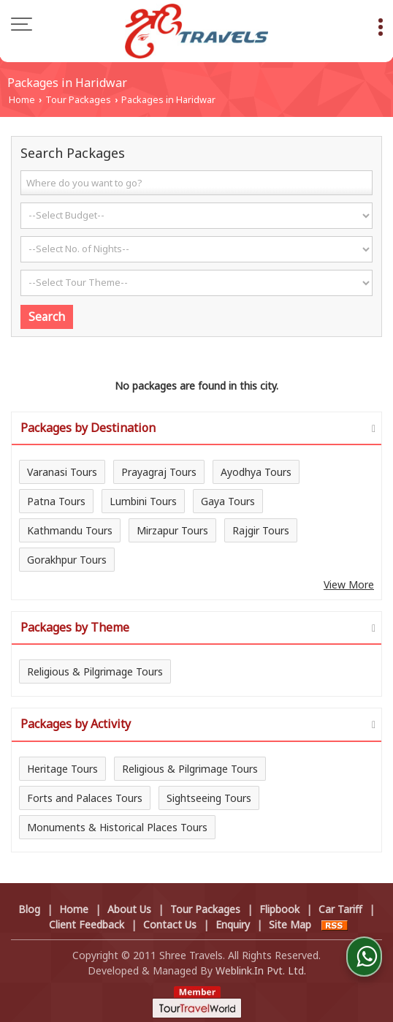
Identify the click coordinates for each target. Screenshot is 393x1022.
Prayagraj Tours (158, 472)
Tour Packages (78, 100)
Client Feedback (86, 924)
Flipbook (279, 909)
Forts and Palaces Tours (84, 798)
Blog (29, 909)
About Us (129, 909)
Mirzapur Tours (172, 530)
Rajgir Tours (260, 530)
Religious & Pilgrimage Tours (95, 671)
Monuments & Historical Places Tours (117, 827)
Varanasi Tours (62, 472)
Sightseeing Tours (209, 798)
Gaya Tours (228, 501)
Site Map (290, 924)
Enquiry (232, 924)
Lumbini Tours (143, 501)
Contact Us (169, 924)
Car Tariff (340, 909)
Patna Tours (56, 501)
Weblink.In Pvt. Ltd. (260, 970)
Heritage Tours (62, 769)
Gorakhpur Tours (67, 560)
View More (349, 584)
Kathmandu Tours (69, 530)
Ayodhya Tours (256, 472)
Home (22, 100)
